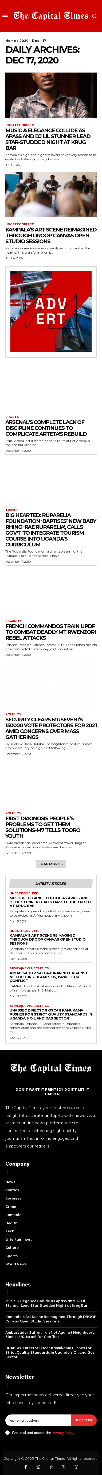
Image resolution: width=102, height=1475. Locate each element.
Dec (35, 41)
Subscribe (84, 1420)
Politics (13, 714)
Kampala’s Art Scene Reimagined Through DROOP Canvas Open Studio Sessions (50, 235)
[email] (38, 1420)
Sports (12, 417)
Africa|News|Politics (29, 968)
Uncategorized (19, 125)
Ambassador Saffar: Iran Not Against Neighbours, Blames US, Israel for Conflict (49, 977)
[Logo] (51, 16)
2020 (24, 41)
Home (10, 41)
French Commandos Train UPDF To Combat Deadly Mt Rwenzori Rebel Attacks (50, 632)
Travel (11, 510)
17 (44, 41)
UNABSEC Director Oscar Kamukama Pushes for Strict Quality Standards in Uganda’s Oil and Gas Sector (51, 1014)
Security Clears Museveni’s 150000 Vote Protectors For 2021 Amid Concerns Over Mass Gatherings (51, 728)
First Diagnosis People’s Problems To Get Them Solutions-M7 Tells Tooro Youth (42, 827)
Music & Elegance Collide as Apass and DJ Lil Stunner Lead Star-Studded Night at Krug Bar (47, 139)
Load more (50, 864)
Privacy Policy (63, 1432)
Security (13, 621)
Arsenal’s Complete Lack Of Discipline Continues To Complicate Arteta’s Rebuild (46, 428)
